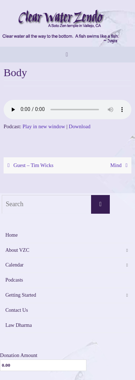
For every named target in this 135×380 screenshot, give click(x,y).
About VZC (17, 250)
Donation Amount (18, 355)
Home (11, 235)
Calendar (14, 265)
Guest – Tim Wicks (29, 165)
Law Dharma (18, 325)
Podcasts (14, 280)
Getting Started (20, 295)
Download (79, 126)
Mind (120, 165)
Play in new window (44, 126)
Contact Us (16, 310)
